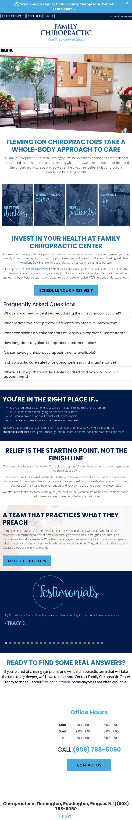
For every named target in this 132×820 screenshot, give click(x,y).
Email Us (49, 16)
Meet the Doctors (27, 561)
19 (85, 643)
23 (102, 643)
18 (80, 643)
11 (50, 643)
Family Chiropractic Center (41, 269)
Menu (7, 50)
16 (71, 643)
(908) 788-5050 (123, 17)
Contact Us (89, 765)
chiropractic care (13, 432)
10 (45, 643)
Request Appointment (13, 16)
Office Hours (34, 16)
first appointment (56, 682)
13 (58, 643)
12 (54, 643)
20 (89, 643)
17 (76, 643)
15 (67, 643)
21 (93, 643)
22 (98, 643)
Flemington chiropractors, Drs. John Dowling (89, 258)
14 (63, 643)
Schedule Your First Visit (66, 290)
